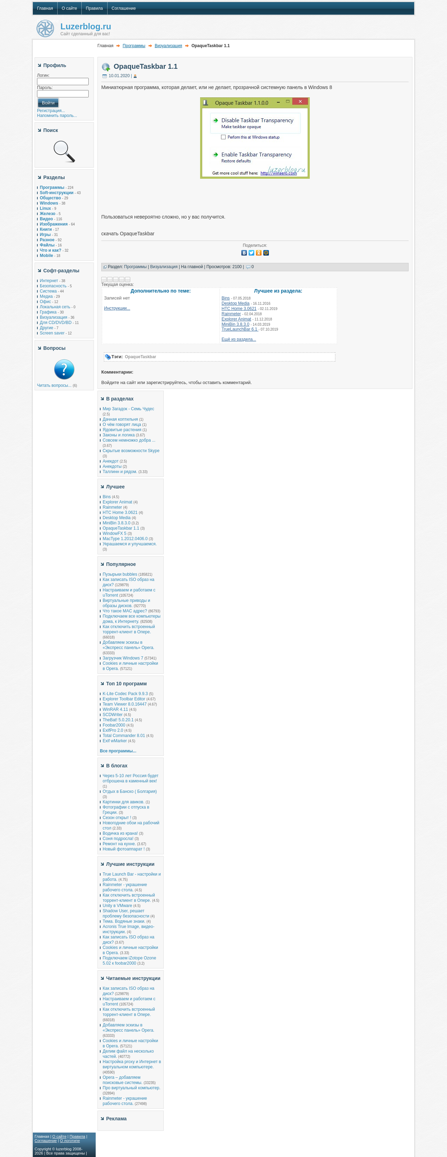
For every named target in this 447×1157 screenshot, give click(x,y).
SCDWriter (113, 714)
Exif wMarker (115, 740)
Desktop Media (236, 303)
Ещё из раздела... (239, 339)
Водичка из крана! (120, 833)
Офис (45, 301)
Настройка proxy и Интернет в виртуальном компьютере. (132, 1064)
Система (48, 291)
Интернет (49, 280)
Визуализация (53, 317)
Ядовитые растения (122, 429)
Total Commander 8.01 (124, 735)
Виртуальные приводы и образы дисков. (126, 603)
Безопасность (53, 285)
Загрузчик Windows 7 (123, 658)
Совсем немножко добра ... (129, 440)
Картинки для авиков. (124, 801)
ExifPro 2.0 (113, 730)
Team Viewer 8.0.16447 (125, 704)
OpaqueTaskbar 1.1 (146, 66)
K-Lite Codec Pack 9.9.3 (125, 693)
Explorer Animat (236, 319)
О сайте (59, 1136)
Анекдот (110, 461)
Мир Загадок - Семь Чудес (128, 408)
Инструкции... (117, 308)
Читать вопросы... (54, 385)
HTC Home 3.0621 (239, 308)
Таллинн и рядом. (120, 471)
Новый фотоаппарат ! (124, 849)
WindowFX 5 (114, 533)
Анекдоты (112, 466)
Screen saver (52, 333)
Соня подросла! (118, 838)
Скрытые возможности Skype (131, 450)
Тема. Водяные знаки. (124, 921)
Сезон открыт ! (117, 817)
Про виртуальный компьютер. (131, 1087)
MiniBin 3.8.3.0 (235, 324)
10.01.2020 (119, 75)
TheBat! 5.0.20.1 (119, 719)
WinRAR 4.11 (115, 709)
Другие (46, 327)
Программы (134, 45)
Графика (48, 312)
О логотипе (70, 1140)
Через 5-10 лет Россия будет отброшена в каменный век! (131, 778)
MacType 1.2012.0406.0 (125, 538)
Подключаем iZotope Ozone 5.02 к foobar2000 (129, 961)
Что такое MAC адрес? (125, 611)
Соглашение (46, 1140)
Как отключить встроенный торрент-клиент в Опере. (129, 629)
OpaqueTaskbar (140, 356)
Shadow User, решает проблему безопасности (126, 913)
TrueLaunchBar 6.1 (240, 329)
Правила (77, 1136)
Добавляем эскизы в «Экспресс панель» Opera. (128, 645)
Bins (226, 298)
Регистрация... (51, 110)
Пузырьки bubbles (120, 574)
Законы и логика (119, 435)
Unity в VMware (118, 905)
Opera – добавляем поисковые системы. (122, 1080)
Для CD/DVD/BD (56, 322)
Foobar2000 (114, 725)
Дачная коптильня (120, 419)
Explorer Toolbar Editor (124, 699)
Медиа (46, 296)
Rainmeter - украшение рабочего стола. (125, 887)
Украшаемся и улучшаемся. (130, 543)
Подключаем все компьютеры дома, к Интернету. (132, 619)
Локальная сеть (55, 306)
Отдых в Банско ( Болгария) (130, 791)
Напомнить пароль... (57, 115)
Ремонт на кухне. (119, 843)
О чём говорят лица (122, 424)
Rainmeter (231, 313)
